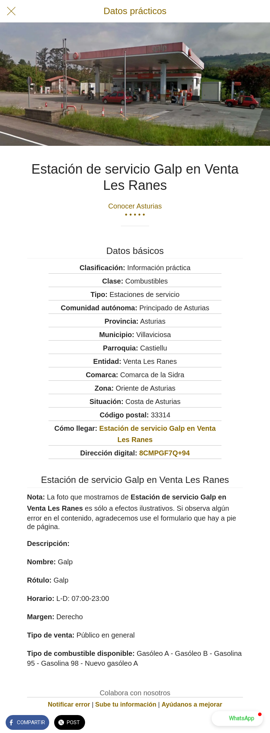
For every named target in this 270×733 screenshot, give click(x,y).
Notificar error (69, 704)
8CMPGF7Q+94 (164, 453)
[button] (237, 718)
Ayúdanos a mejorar (192, 704)
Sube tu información (125, 704)
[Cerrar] (11, 11)
